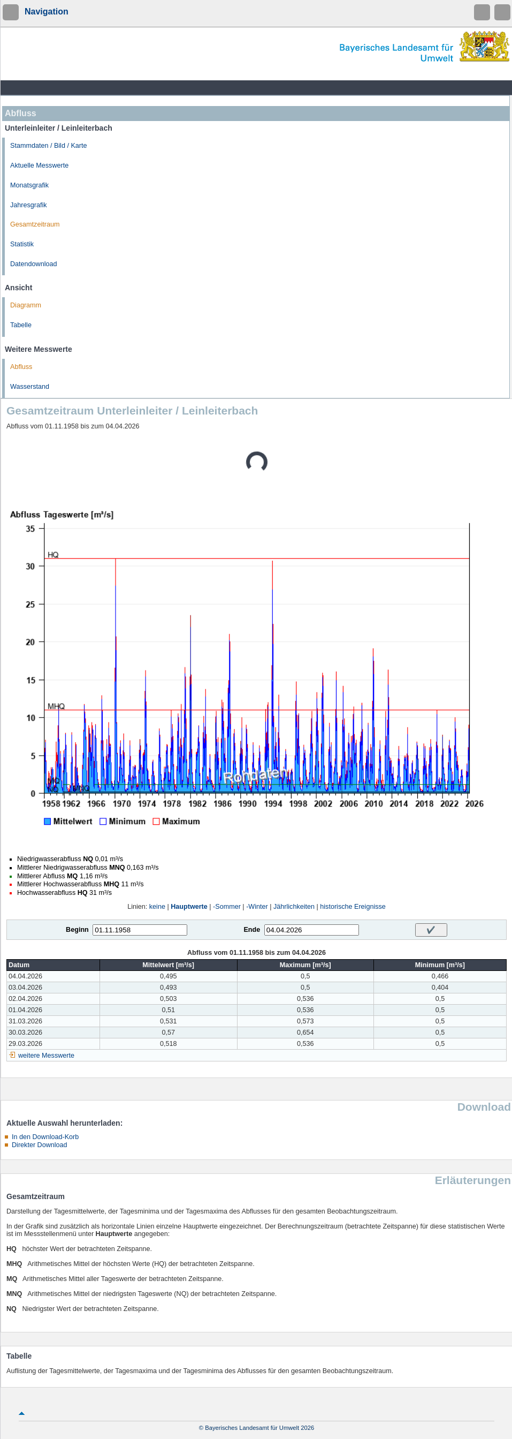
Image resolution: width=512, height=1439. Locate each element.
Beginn (77, 929)
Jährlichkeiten (294, 906)
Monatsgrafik (29, 185)
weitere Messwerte (46, 1055)
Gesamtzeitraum (34, 224)
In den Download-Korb (45, 1137)
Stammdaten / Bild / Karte (48, 145)
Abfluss (21, 367)
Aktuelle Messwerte (39, 165)
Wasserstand (29, 386)
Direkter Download (39, 1145)
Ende (251, 929)
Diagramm (25, 305)
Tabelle (21, 325)
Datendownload (33, 264)
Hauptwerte (189, 906)
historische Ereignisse (353, 906)
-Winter (257, 906)
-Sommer (227, 906)
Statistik (22, 244)
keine (157, 906)
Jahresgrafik (28, 205)
